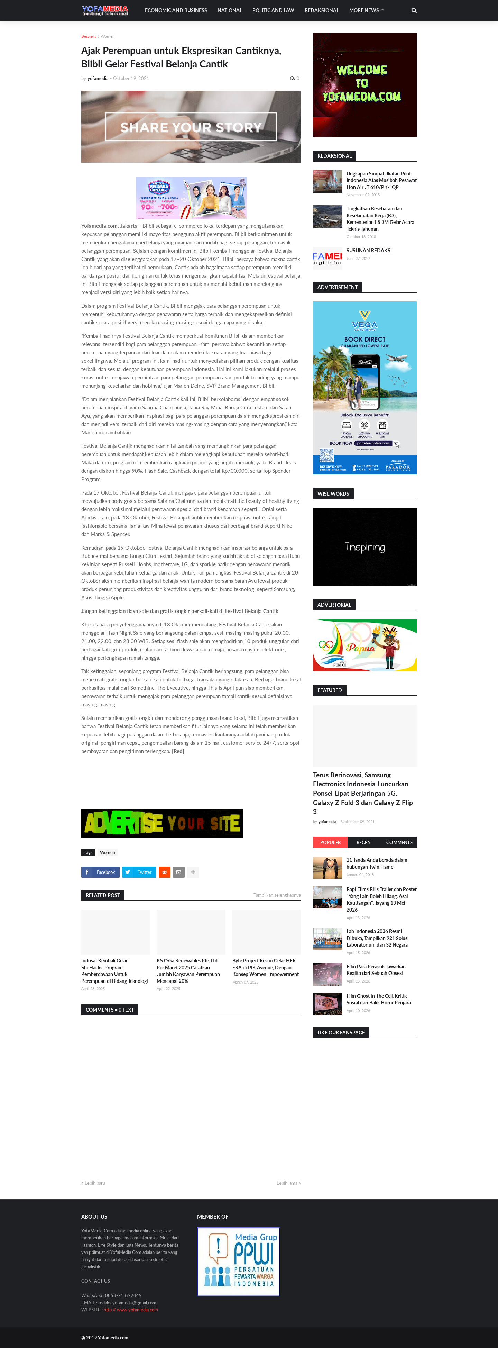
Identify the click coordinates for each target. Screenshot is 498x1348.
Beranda (88, 36)
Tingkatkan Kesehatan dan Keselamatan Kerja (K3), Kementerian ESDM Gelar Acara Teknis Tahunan (380, 219)
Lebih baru (95, 1183)
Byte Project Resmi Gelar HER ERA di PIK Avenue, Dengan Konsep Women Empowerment (265, 967)
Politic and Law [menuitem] (273, 10)
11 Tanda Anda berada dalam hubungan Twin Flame (377, 863)
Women (108, 36)
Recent (365, 842)
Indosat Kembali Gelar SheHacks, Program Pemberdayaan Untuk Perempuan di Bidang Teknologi (114, 971)
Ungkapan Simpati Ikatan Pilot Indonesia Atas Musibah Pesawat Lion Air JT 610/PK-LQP (382, 180)
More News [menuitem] (364, 10)
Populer (330, 842)
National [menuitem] (230, 10)
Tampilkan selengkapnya (277, 895)
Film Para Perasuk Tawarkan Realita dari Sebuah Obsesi (376, 969)
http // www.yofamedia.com (131, 1309)
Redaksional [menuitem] (322, 10)
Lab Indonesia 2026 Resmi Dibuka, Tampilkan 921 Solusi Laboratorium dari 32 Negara (378, 938)
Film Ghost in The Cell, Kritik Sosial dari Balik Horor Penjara (379, 999)
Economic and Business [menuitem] (176, 10)
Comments (399, 842)
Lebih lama (287, 1183)
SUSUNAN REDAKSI (369, 250)
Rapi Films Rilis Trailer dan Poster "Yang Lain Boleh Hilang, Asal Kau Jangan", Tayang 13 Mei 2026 (382, 899)
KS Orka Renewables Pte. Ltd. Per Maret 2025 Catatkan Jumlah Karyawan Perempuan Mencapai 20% (188, 971)
